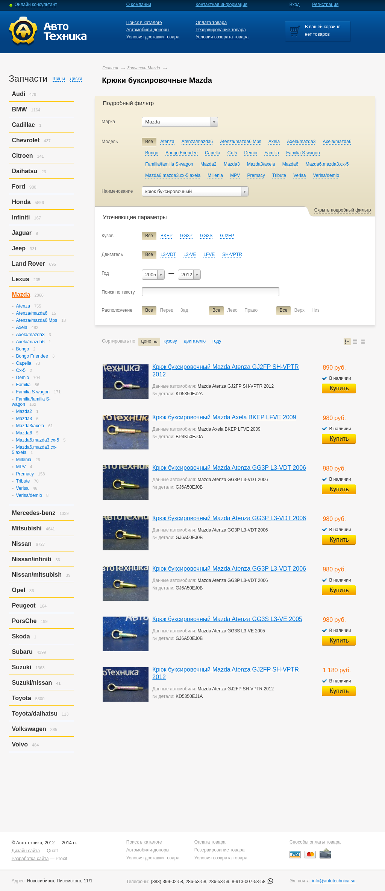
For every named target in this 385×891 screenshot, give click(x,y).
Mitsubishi (27, 528)
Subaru (22, 652)
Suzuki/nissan (32, 682)
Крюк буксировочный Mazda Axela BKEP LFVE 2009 (224, 417)
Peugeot (24, 605)
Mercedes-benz (34, 513)
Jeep (19, 248)
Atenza (23, 306)
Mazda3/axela (30, 425)
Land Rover (28, 263)
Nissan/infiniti (32, 559)
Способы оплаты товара (315, 842)
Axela (21, 327)
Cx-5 (21, 370)
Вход (295, 4)
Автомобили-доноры (148, 29)
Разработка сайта (30, 858)
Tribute (23, 481)
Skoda (21, 636)
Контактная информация (221, 4)
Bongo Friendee (32, 356)
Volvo (20, 744)
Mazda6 (24, 433)
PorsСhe (24, 621)
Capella (24, 363)
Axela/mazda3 (30, 334)
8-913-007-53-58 (252, 881)
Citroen (22, 155)
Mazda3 (24, 418)
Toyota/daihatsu (35, 713)
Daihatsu (25, 171)
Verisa (22, 488)
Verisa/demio (29, 495)
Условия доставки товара (152, 37)
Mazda (21, 294)
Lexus (20, 279)
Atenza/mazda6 (31, 313)
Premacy (25, 474)
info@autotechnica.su (334, 880)
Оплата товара (211, 22)
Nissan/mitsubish (37, 574)
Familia (23, 384)
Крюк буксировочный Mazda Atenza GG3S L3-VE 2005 (227, 619)
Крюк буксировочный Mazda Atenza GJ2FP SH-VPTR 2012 (225, 371)
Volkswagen (29, 729)
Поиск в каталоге (144, 22)
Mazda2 (24, 411)
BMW (19, 109)
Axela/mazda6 (30, 341)
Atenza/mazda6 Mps (36, 320)
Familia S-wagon (33, 391)
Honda (21, 202)
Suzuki (22, 667)
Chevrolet (26, 140)
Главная (110, 67)
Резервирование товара (221, 29)
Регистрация (325, 4)
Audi (19, 94)
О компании (138, 4)
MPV (21, 466)
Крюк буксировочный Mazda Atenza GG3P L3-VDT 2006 (229, 468)
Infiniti (21, 217)
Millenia (24, 459)
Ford (19, 186)
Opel (19, 590)
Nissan (22, 544)
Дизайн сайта (26, 850)
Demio (22, 377)
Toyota (21, 698)
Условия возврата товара (222, 37)
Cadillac (23, 125)
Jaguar (22, 233)
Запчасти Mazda (143, 67)
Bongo (22, 349)
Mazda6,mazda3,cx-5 (37, 440)
